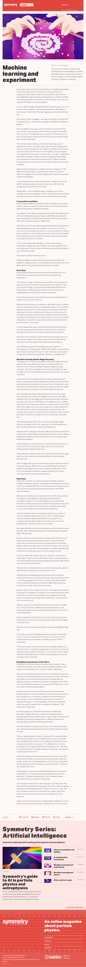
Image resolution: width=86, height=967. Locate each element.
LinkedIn (46, 817)
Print (6, 817)
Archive (47, 947)
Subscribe (48, 937)
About (47, 944)
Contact (47, 941)
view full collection (74, 907)
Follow (64, 5)
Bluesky (35, 817)
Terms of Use (7, 964)
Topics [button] (27, 5)
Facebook (23, 817)
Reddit (56, 817)
